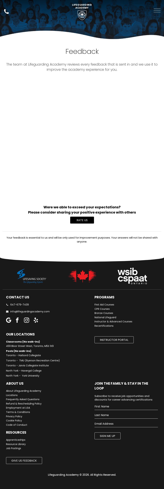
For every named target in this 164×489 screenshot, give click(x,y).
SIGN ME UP (107, 436)
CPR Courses (102, 309)
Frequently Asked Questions (22, 399)
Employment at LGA (18, 407)
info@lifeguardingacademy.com (30, 311)
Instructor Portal (114, 340)
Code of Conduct (16, 425)
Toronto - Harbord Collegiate (23, 355)
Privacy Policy (14, 416)
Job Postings (13, 448)
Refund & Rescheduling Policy (24, 403)
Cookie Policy (14, 420)
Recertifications (104, 326)
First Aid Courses (104, 304)
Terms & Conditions (18, 412)
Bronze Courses (104, 313)
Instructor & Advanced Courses (113, 321)
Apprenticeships (15, 440)
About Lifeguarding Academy (23, 391)
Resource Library (16, 444)
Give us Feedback (24, 461)
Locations (12, 395)
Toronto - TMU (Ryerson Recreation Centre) (33, 360)
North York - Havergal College (24, 370)
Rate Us (82, 220)
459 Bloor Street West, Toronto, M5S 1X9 (30, 346)
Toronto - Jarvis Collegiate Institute (27, 365)
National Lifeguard (105, 317)
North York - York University (22, 375)
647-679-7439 (17, 304)
